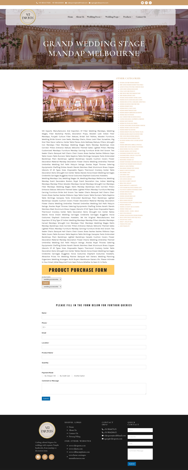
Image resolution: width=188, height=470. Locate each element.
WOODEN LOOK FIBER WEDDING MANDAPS (129, 83)
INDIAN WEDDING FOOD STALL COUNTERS (129, 149)
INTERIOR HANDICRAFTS (125, 205)
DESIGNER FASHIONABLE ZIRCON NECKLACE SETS (131, 162)
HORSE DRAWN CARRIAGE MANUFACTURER (130, 138)
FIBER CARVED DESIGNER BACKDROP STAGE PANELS (131, 85)
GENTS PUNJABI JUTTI (124, 226)
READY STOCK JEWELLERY (126, 213)
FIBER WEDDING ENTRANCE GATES (127, 95)
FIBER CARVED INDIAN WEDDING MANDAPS (129, 136)
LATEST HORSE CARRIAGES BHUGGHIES (129, 89)
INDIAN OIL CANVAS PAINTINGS (127, 166)
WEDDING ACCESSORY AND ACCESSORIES (129, 207)
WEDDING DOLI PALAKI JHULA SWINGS (128, 123)
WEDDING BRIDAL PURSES (126, 194)
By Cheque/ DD (50, 376)
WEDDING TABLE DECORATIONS (127, 115)
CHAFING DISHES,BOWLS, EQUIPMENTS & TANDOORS (132, 119)
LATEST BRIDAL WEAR (124, 175)
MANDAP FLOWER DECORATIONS (127, 170)
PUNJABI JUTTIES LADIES (125, 224)
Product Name (48, 353)
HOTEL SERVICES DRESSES (126, 179)
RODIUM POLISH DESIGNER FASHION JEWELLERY (131, 164)
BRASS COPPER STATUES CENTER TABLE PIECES (130, 217)
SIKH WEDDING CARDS (125, 172)
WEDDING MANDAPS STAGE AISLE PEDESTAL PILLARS (131, 132)
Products (128, 17)
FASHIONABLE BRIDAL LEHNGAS (127, 157)
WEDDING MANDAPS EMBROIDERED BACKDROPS (131, 113)
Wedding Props (113, 17)
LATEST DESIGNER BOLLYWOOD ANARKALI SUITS (131, 187)
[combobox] (44, 327)
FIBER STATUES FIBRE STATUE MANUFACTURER (130, 93)
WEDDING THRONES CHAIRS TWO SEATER (129, 128)
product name (51, 282)
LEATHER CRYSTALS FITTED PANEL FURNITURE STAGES (132, 87)
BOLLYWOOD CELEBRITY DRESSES (127, 177)
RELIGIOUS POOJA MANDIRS (126, 198)
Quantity (45, 363)
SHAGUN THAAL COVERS (125, 220)
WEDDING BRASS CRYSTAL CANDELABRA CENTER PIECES (132, 102)
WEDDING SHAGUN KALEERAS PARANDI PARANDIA (131, 215)
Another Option (79, 376)
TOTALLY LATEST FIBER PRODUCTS (127, 91)
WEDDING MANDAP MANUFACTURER (128, 110)
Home (70, 17)
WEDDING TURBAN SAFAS (125, 209)
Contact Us (141, 17)
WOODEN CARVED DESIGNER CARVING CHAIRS (131, 98)
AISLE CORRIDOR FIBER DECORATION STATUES (130, 117)
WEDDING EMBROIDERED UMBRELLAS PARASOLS (131, 145)
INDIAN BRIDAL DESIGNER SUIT (127, 160)
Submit (46, 398)
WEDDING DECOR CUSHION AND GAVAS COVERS (131, 100)
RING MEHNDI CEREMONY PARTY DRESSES (129, 168)
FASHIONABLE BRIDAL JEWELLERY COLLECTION (130, 155)
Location (45, 343)
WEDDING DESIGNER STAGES (126, 106)
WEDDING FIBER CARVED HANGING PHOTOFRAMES (131, 147)
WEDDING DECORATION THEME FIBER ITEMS (129, 104)
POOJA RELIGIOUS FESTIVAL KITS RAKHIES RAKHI (131, 202)
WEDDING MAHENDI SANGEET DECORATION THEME (131, 134)
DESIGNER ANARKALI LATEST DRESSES (128, 151)
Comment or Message (50, 381)
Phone (45, 323)
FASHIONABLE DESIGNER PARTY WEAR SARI (129, 153)
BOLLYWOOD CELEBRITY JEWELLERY (128, 181)
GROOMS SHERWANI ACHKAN (127, 192)
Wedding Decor (95, 17)
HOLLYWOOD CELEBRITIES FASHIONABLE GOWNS (131, 190)
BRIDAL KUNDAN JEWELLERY (126, 200)
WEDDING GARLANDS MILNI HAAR (127, 196)
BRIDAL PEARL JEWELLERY (125, 183)
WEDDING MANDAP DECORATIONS (127, 130)
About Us (80, 17)
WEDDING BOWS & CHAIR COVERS (128, 108)
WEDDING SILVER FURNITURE (126, 121)
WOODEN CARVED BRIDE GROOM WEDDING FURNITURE (132, 125)
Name (44, 313)
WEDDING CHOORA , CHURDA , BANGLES (129, 211)
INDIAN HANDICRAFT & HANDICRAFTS (128, 185)
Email (44, 333)
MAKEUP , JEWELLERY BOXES (126, 222)
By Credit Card (65, 376)
